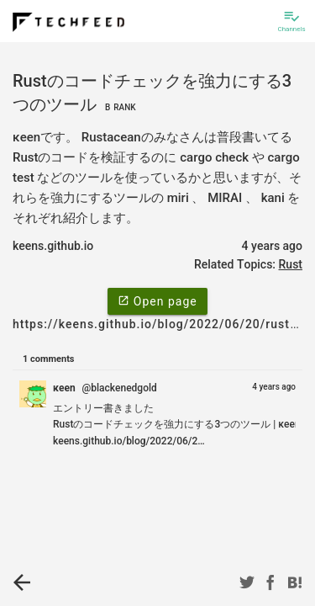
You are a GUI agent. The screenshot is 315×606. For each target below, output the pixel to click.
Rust (290, 264)
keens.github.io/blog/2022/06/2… (129, 441)
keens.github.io (53, 245)
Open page (157, 300)
